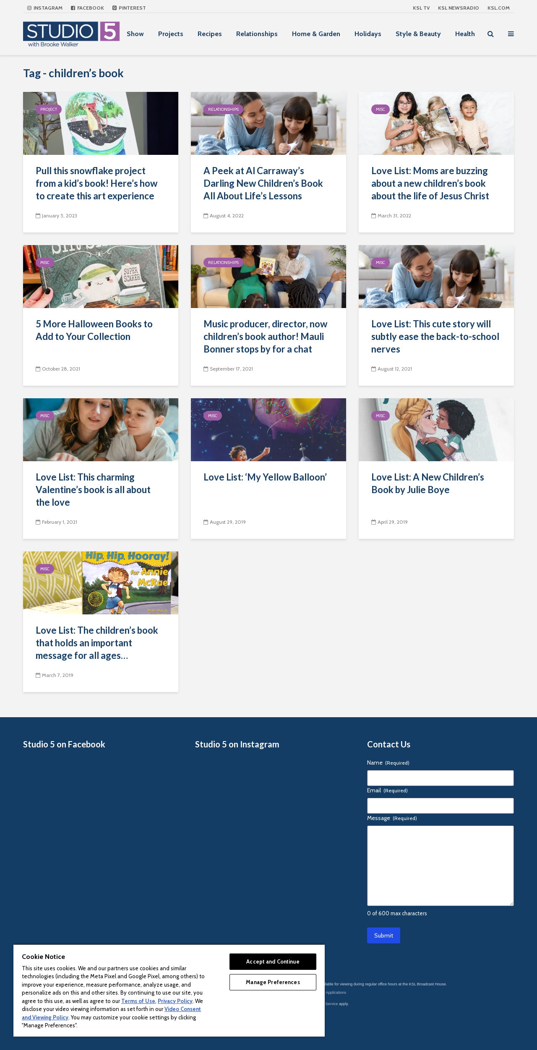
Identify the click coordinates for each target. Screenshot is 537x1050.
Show (135, 34)
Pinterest (129, 8)
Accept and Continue (272, 961)
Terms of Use (138, 1001)
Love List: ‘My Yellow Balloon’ (265, 477)
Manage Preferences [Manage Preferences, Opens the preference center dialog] (273, 982)
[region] (169, 990)
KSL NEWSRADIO (458, 8)
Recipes (210, 34)
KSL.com (498, 8)
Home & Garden (316, 34)
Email (387, 790)
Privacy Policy (175, 1001)
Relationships (257, 34)
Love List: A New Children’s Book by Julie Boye (427, 483)
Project (48, 109)
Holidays (368, 34)
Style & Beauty (418, 34)
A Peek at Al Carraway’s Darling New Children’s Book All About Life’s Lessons (263, 183)
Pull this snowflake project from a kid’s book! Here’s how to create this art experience (96, 183)
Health (465, 34)
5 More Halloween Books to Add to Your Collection (94, 330)
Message (392, 818)
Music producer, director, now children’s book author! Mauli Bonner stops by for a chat (265, 336)
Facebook (87, 8)
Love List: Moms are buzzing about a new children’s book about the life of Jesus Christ (430, 183)
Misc (380, 109)
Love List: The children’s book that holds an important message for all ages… (97, 642)
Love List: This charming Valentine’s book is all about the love (93, 489)
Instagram (45, 8)
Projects (170, 34)
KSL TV (421, 8)
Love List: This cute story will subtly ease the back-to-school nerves (435, 336)
